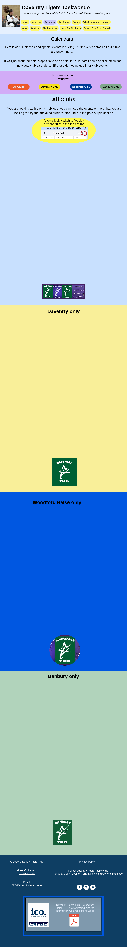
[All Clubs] (19, 87)
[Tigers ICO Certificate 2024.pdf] (74, 920)
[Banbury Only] (111, 87)
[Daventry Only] (49, 87)
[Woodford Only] (81, 87)
